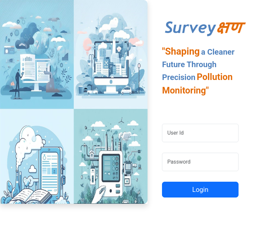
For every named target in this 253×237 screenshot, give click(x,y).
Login (200, 190)
